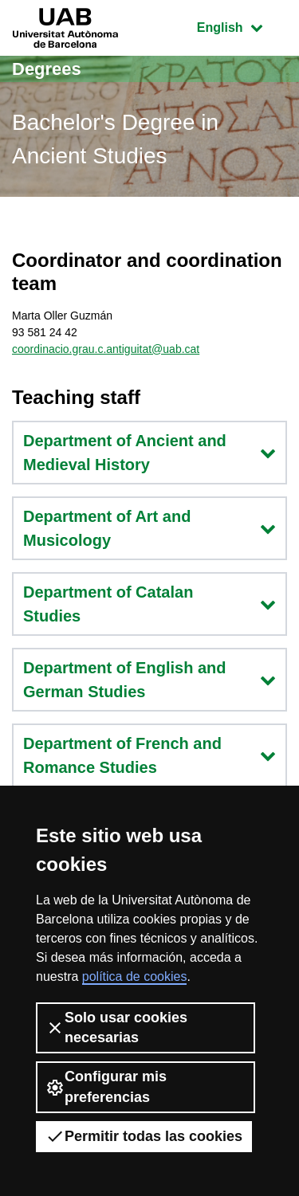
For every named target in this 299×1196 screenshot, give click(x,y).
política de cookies (134, 976)
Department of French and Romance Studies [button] (149, 755)
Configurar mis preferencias (106, 1086)
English (241, 26)
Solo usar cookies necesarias (116, 1027)
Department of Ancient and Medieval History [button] (149, 452)
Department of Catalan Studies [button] (149, 604)
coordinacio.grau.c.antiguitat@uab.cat (105, 349)
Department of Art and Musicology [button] (149, 528)
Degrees (46, 69)
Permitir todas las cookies (143, 1136)
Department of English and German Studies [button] (149, 679)
